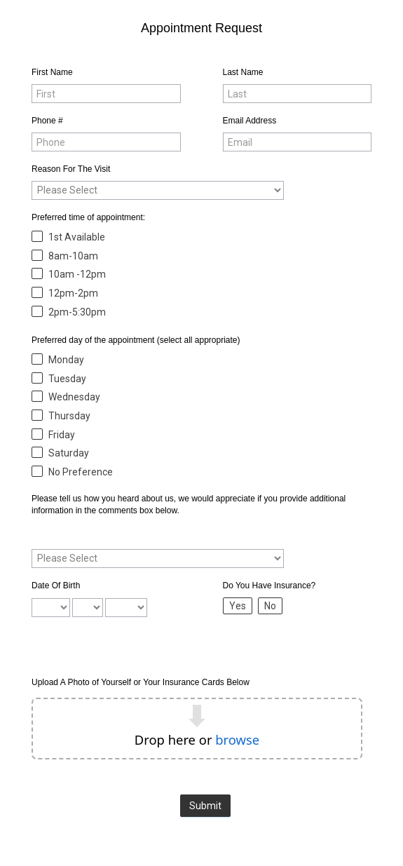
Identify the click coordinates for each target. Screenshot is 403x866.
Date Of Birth (56, 585)
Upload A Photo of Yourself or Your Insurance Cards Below (141, 682)
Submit (205, 805)
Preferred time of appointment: (88, 217)
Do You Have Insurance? (269, 585)
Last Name (243, 72)
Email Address (250, 121)
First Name (52, 72)
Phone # (47, 121)
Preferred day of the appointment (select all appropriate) (136, 340)
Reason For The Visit (71, 169)
